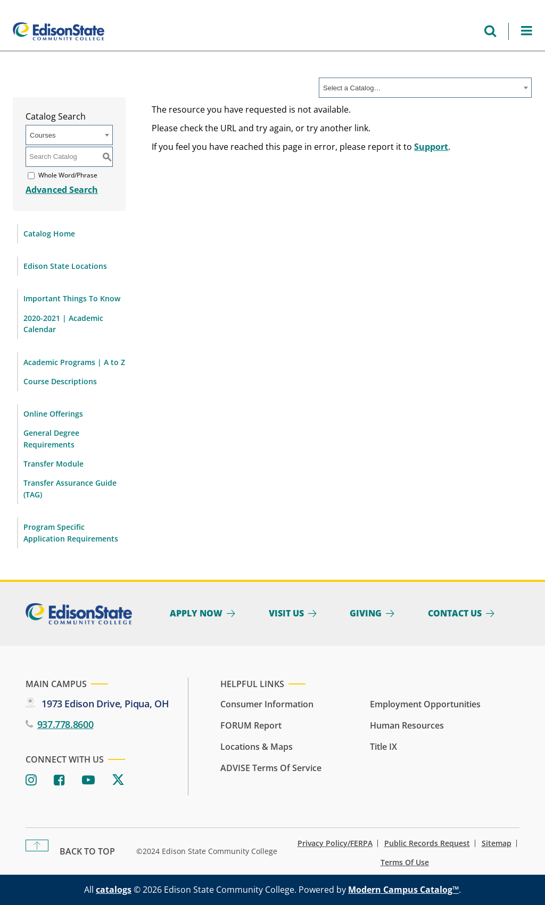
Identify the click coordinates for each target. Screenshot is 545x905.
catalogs (113, 889)
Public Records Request (427, 843)
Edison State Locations (65, 266)
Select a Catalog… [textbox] (352, 88)
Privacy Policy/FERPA (335, 843)
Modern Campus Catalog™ (403, 889)
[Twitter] (118, 780)
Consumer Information (266, 704)
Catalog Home (49, 234)
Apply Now (196, 613)
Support (431, 147)
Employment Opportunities (425, 704)
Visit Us (286, 613)
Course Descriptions (60, 381)
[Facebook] (59, 780)
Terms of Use (405, 862)
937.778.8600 (65, 724)
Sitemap (496, 843)
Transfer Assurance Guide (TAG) (70, 489)
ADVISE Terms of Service (270, 768)
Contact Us (455, 613)
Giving (366, 613)
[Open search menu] (490, 31)
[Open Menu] (526, 31)
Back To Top (87, 851)
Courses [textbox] (42, 135)
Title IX (383, 746)
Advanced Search (62, 190)
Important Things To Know (71, 298)
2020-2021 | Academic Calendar (63, 324)
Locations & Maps (256, 746)
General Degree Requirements (51, 439)
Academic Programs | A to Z (74, 362)
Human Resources (407, 725)
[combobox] (425, 88)
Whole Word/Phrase (67, 175)
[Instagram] (31, 780)
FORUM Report (251, 725)
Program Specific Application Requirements (70, 533)
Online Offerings (53, 414)
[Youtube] (88, 780)
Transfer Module (53, 464)
